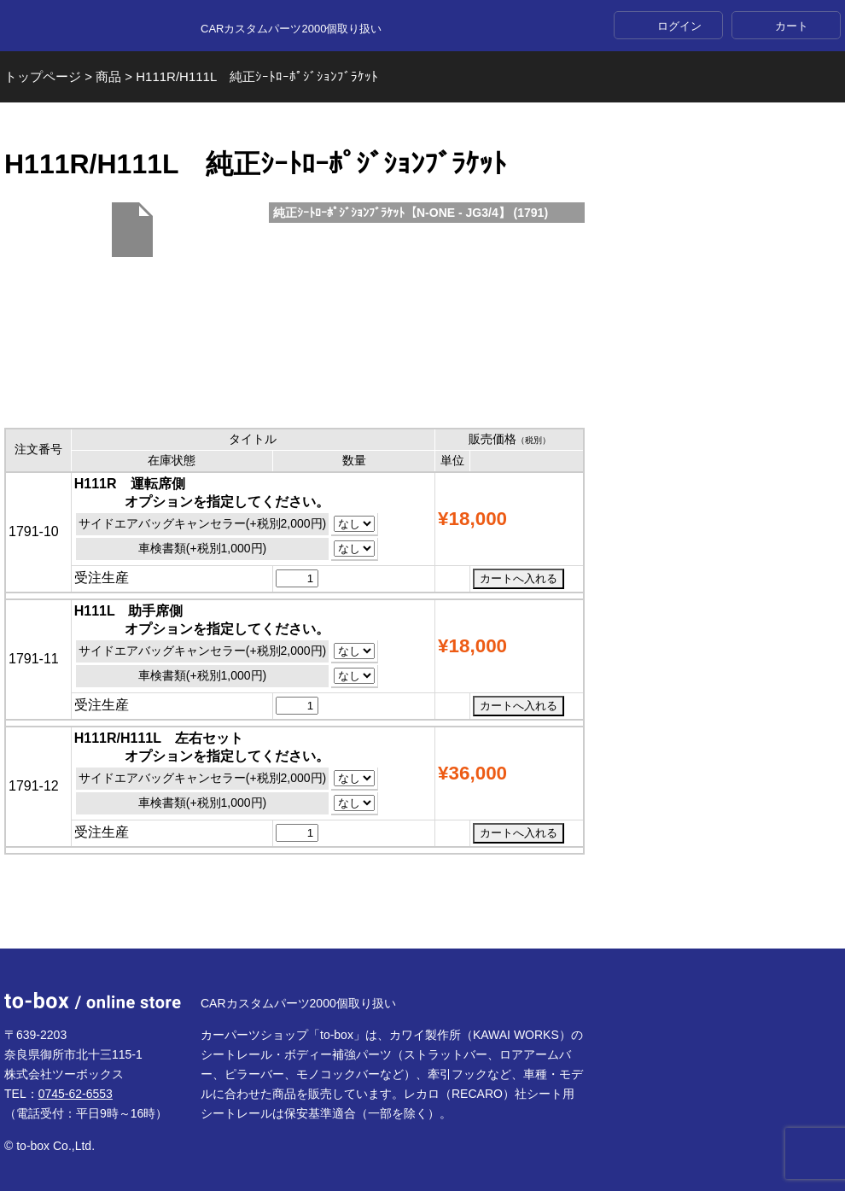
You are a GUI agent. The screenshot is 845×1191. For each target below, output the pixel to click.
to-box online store (92, 26)
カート (791, 26)
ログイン (679, 26)
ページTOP (422, 907)
